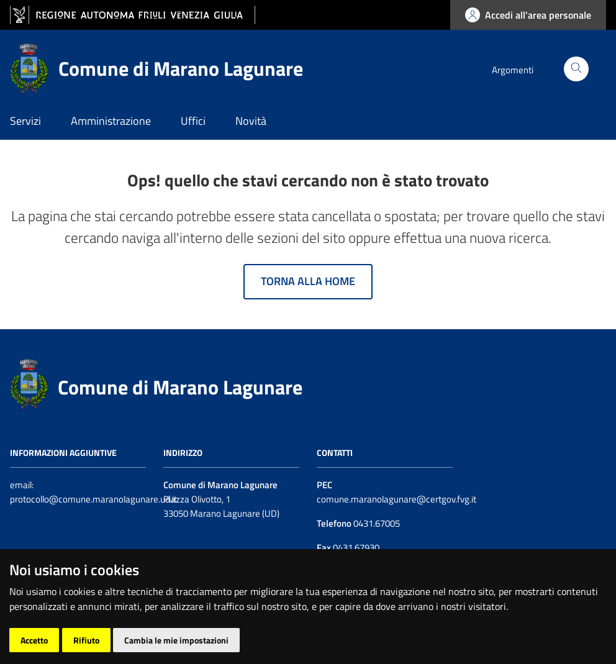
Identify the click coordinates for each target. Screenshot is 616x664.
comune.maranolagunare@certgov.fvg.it (396, 499)
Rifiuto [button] (86, 640)
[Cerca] (576, 69)
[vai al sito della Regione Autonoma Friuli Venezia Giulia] (132, 15)
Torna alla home (308, 281)
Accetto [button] (34, 640)
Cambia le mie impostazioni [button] (176, 640)
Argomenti (512, 70)
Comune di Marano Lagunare (180, 387)
